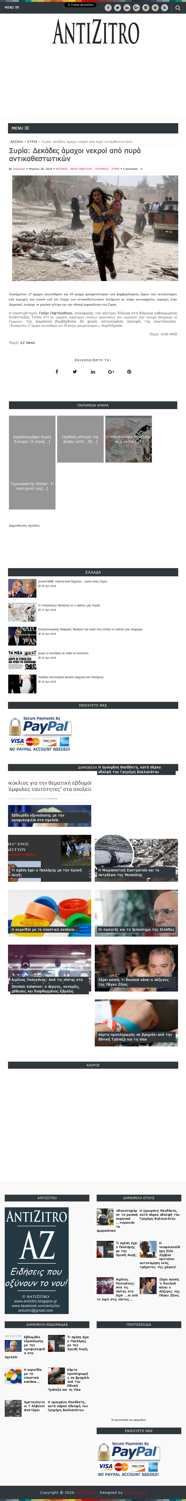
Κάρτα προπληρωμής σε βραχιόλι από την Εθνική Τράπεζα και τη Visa (135, 1037)
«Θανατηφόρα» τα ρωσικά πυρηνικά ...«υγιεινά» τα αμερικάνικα (117, 1220)
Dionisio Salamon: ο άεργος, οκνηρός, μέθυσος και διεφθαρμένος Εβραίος (46, 988)
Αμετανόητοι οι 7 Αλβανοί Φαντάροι (34, 1406)
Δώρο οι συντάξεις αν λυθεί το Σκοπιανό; (63, 653)
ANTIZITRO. (88, 1492)
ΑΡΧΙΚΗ (16, 142)
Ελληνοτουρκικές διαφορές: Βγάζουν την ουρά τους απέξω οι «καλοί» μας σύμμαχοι (90, 629)
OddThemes (135, 1492)
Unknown (19, 168)
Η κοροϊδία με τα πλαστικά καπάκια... (45, 929)
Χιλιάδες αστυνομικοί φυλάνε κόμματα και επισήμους (71, 677)
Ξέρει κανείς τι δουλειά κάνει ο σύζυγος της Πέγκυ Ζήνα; (133, 982)
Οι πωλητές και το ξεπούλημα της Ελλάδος (136, 929)
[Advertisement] (93, 84)
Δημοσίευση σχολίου (24, 525)
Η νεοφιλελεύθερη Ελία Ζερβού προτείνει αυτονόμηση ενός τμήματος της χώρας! (160, 1255)
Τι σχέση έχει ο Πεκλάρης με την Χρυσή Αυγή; (47, 872)
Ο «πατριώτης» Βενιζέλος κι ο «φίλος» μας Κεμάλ (69, 605)
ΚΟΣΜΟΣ (62, 168)
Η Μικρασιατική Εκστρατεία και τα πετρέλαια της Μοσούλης (128, 872)
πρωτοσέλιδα (121, 1420)
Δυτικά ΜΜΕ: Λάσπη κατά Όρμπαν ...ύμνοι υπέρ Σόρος (72, 581)
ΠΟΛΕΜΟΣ (102, 168)
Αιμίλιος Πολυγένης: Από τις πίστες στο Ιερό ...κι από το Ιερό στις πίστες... (117, 1289)
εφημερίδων (139, 1420)
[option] (93, 588)
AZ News (27, 343)
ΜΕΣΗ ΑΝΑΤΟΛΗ (82, 168)
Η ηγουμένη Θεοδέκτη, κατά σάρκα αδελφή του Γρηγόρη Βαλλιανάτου (129, 769)
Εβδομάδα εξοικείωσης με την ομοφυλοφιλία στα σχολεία (38, 817)
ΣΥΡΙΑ (32, 142)
